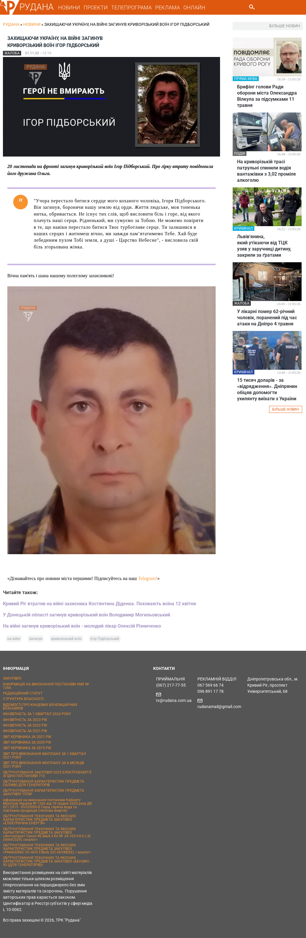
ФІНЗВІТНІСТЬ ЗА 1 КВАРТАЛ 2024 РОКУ (37, 714)
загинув (35, 639)
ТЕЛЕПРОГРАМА (131, 7)
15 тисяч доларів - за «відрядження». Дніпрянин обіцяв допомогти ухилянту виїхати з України (267, 389)
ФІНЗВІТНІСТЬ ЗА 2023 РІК (25, 720)
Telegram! (147, 578)
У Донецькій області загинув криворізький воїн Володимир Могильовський (86, 615)
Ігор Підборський (104, 639)
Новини (31, 24)
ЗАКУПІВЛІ (12, 678)
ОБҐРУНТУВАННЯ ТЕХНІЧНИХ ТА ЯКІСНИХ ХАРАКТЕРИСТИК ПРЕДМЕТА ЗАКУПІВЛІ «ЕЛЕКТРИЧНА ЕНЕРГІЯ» (39, 819)
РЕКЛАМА (167, 7)
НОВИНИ (69, 7)
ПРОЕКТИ (96, 7)
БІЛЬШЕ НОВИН (285, 409)
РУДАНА (36, 7)
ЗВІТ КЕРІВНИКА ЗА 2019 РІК (27, 748)
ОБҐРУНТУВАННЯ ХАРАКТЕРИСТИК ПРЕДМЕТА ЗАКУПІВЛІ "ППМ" (43, 792)
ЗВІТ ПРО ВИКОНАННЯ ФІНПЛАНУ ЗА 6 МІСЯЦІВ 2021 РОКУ (43, 765)
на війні (13, 639)
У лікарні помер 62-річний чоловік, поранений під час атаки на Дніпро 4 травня (267, 318)
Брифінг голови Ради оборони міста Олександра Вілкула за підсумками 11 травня (267, 96)
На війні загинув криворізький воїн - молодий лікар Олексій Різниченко (82, 626)
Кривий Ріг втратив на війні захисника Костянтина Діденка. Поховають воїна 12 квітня (99, 603)
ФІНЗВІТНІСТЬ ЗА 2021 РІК (25, 731)
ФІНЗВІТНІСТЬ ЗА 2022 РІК (25, 725)
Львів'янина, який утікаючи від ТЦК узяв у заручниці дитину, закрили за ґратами (264, 246)
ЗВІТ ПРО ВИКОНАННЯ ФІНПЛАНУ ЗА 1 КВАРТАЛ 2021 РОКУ (44, 755)
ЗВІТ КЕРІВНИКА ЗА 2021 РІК (27, 737)
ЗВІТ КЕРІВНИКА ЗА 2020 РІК (27, 742)
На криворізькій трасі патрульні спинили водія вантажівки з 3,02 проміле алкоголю (266, 171)
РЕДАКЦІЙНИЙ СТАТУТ (23, 693)
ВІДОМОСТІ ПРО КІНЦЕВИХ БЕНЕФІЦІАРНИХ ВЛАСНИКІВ (40, 706)
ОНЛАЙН (194, 7)
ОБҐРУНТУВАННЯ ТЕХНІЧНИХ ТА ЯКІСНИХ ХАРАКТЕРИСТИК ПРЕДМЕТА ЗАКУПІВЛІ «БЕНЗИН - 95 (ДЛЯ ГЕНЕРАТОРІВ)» (47, 861)
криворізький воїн (66, 639)
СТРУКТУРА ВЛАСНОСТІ (23, 699)
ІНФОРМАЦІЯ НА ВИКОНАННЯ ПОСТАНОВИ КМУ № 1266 (46, 686)
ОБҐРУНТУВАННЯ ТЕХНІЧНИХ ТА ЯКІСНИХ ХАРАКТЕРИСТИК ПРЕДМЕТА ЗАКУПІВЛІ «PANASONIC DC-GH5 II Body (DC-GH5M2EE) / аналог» (47, 848)
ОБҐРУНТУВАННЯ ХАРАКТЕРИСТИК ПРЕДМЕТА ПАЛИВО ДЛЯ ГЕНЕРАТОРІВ (43, 783)
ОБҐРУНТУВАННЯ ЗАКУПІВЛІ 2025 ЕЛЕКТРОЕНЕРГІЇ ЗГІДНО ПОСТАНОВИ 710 (47, 774)
